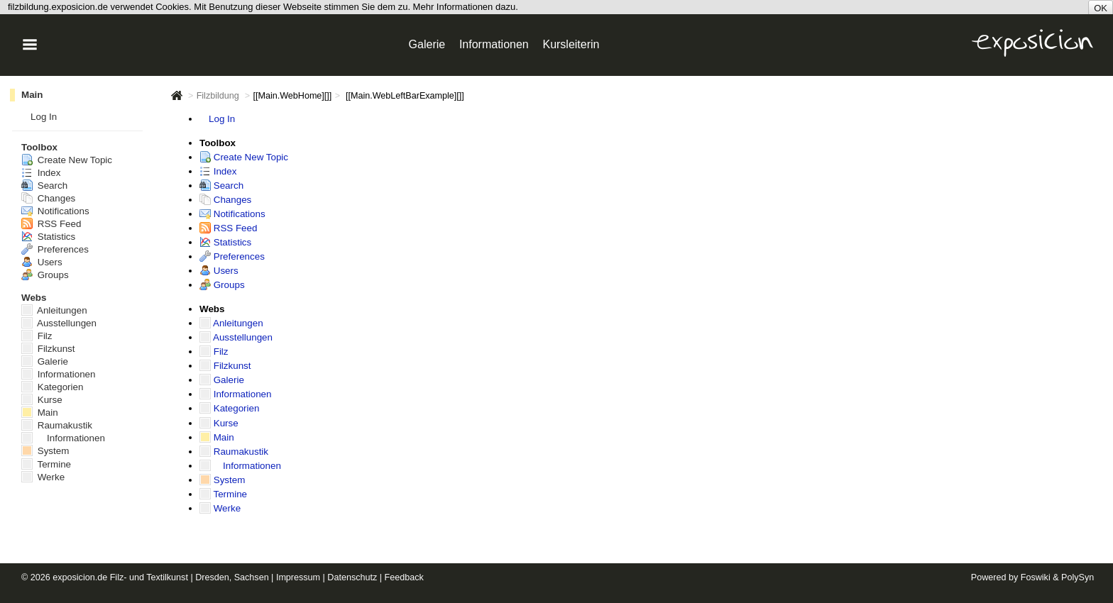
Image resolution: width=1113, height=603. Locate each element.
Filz (214, 351)
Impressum (298, 577)
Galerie (221, 380)
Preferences (232, 256)
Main (216, 437)
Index (217, 171)
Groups (222, 285)
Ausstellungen (236, 337)
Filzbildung (218, 96)
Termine (223, 494)
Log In (222, 119)
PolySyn (1077, 577)
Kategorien (229, 408)
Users (218, 270)
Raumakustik (233, 451)
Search (221, 185)
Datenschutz (352, 577)
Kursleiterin (570, 44)
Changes (225, 199)
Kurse (218, 423)
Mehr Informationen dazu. (465, 6)
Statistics (225, 242)
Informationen (235, 394)
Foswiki (1036, 577)
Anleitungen (231, 323)
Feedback (404, 577)
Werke (220, 508)
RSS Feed (228, 228)
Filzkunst (225, 365)
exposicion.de (80, 577)
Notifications (232, 214)
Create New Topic (243, 157)
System (222, 480)
